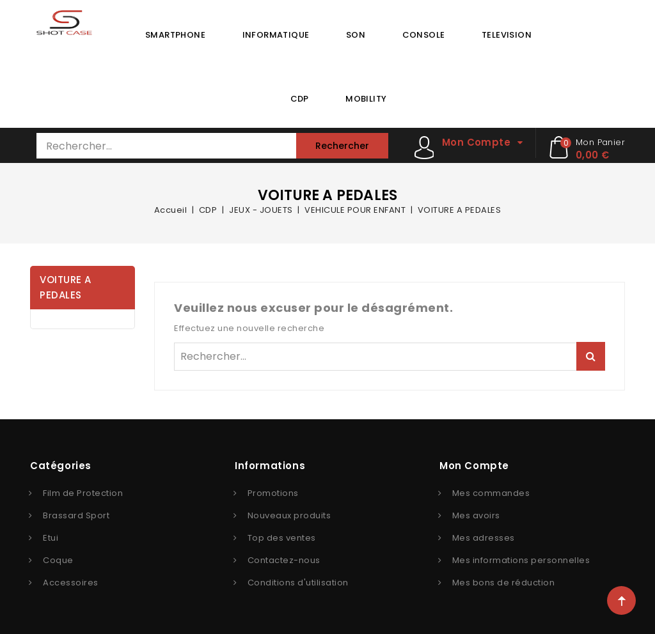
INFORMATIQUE (276, 35)
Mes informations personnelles (521, 560)
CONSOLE (423, 35)
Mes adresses (483, 538)
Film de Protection (83, 493)
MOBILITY (365, 99)
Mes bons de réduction (503, 582)
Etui (50, 538)
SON (355, 35)
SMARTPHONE (175, 35)
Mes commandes (491, 493)
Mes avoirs (476, 515)
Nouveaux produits (289, 515)
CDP (299, 99)
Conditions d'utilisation (298, 582)
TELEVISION (507, 35)
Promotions (273, 493)
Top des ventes (282, 538)
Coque (58, 560)
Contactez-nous (284, 560)
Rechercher (342, 145)
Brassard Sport (76, 515)
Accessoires (71, 582)
